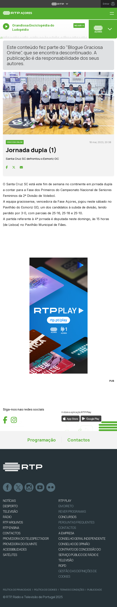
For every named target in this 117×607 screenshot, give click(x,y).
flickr (51, 487)
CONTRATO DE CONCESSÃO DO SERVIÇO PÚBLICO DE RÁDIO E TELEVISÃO (79, 554)
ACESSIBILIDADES (15, 549)
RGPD (62, 565)
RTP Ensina (11, 528)
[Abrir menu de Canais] (102, 29)
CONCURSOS (67, 517)
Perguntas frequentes (76, 522)
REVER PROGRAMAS (72, 511)
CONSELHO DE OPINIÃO (74, 544)
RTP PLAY (64, 501)
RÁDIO (7, 517)
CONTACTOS (11, 533)
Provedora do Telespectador (26, 538)
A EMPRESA (66, 533)
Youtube (40, 487)
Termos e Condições (72, 589)
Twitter (18, 487)
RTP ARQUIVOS (13, 522)
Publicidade (94, 589)
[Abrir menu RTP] (58, 4)
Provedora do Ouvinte (20, 544)
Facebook (7, 487)
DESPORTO (10, 506)
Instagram (29, 487)
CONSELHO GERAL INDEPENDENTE (82, 538)
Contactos (78, 440)
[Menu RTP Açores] (113, 13)
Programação (41, 440)
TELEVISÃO (10, 511)
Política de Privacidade (17, 589)
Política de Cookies (45, 589)
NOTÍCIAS (9, 501)
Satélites (10, 555)
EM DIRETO (65, 506)
